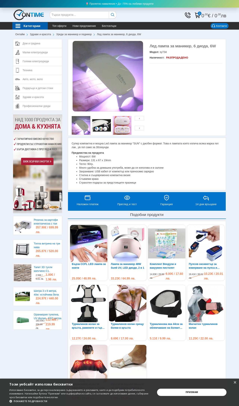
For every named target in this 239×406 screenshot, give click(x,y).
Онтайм (20, 34)
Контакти (219, 26)
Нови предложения (84, 25)
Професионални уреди (36, 106)
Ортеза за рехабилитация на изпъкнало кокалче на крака (127, 352)
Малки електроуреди (35, 52)
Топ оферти (59, 25)
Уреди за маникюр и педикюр (74, 34)
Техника (27, 70)
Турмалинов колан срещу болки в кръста (127, 326)
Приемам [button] (192, 392)
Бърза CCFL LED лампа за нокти (89, 266)
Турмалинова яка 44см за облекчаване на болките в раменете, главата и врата (167, 292)
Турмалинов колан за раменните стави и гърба (88, 352)
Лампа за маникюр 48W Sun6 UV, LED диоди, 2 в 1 (127, 266)
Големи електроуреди (36, 61)
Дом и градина (31, 43)
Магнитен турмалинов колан (203, 292)
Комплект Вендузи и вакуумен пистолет (163, 266)
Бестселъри (109, 25)
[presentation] (139, 118)
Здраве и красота (40, 34)
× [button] (234, 382)
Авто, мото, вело (33, 79)
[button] (80, 401)
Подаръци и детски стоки (38, 88)
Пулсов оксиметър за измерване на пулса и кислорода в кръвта (203, 266)
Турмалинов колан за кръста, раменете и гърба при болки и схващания (88, 326)
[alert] (119, 392)
